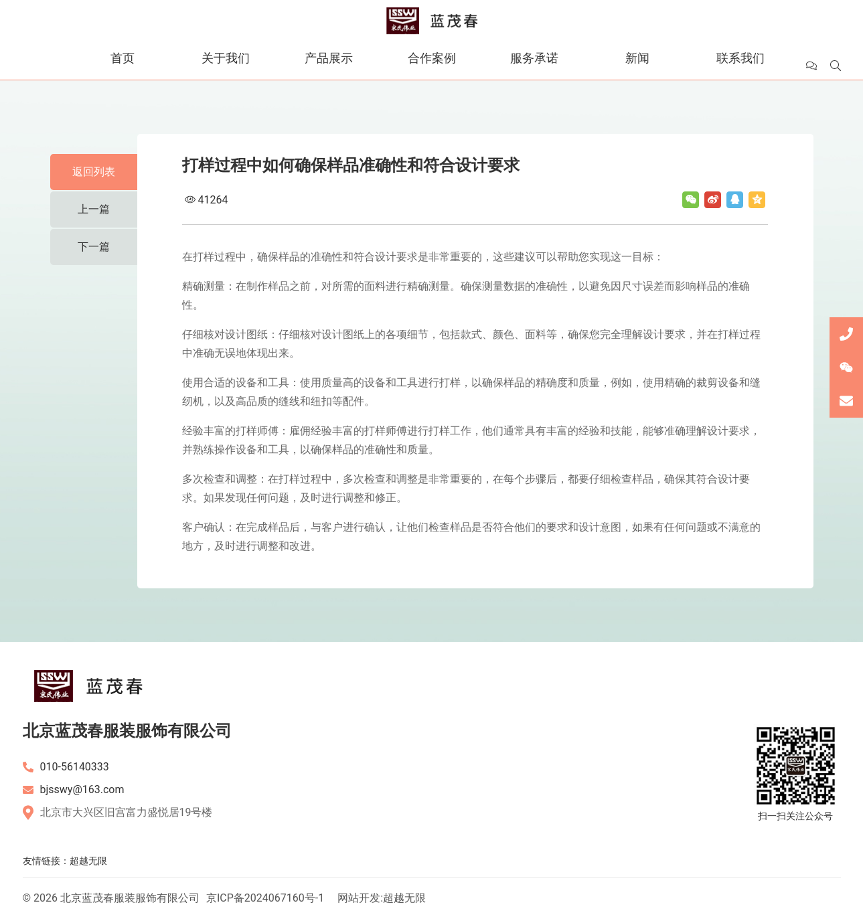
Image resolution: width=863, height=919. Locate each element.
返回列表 (93, 171)
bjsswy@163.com (82, 789)
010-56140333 (74, 766)
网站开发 (358, 898)
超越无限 (88, 860)
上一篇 (94, 209)
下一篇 (94, 246)
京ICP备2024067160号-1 (265, 898)
